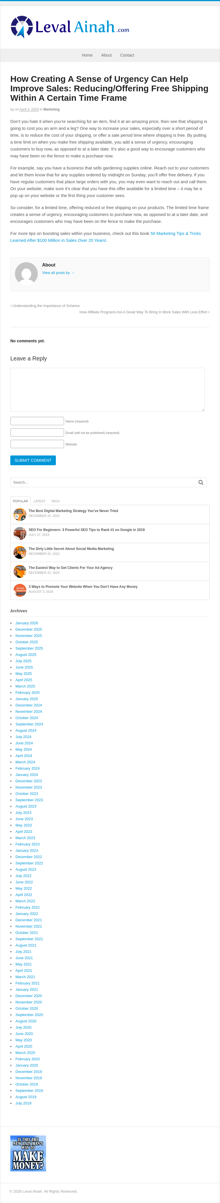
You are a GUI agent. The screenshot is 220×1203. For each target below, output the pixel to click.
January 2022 (26, 914)
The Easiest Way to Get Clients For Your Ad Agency (71, 568)
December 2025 (28, 629)
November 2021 (28, 926)
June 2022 (24, 882)
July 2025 (23, 661)
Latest (40, 501)
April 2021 (23, 970)
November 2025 (28, 636)
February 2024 (27, 768)
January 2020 (26, 1065)
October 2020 (26, 1008)
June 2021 (24, 958)
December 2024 (28, 705)
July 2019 (23, 1103)
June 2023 (24, 819)
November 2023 (28, 787)
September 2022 (29, 863)
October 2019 (26, 1084)
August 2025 (25, 654)
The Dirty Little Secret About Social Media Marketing (71, 549)
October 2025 (26, 642)
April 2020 (23, 1046)
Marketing (51, 109)
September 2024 (29, 724)
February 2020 (27, 1059)
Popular (20, 501)
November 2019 (28, 1078)
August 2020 (25, 1021)
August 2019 (25, 1097)
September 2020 (29, 1015)
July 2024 (23, 737)
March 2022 (25, 901)
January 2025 (26, 699)
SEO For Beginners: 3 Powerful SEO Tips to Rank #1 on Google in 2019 (87, 530)
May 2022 (23, 888)
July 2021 (23, 951)
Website (71, 444)
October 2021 (26, 932)
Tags (55, 501)
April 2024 (23, 756)
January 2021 (26, 989)
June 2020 (24, 1034)
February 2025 (27, 692)
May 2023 (23, 825)
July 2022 (23, 876)
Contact (127, 55)
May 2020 (23, 1040)
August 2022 (25, 869)
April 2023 (23, 831)
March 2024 (25, 762)
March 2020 (25, 1053)
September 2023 (29, 800)
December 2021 (28, 920)
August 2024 (25, 730)
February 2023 (27, 844)
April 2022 (23, 895)
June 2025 (24, 667)
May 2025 (23, 673)
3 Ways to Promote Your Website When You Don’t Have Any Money (83, 587)
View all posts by (58, 273)
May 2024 (23, 749)
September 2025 (29, 648)
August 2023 (25, 806)
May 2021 (23, 964)
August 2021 (25, 945)
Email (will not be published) (92, 433)
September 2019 (29, 1090)
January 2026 (26, 623)
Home (87, 55)
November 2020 (28, 1002)
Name (77, 421)
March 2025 (25, 686)
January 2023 (26, 850)
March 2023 (25, 838)
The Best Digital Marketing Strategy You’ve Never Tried (73, 511)
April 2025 (23, 680)
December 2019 (28, 1071)
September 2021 (29, 939)
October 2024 (26, 718)
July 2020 (23, 1027)
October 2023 (26, 793)
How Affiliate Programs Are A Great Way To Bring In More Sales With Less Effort (144, 312)
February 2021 (27, 983)
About (106, 55)
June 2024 (24, 743)
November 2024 (28, 711)
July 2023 (23, 812)
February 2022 (27, 907)
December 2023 (28, 781)
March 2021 (25, 977)
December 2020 (28, 996)
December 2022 (28, 857)
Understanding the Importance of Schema (45, 306)
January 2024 (26, 775)
